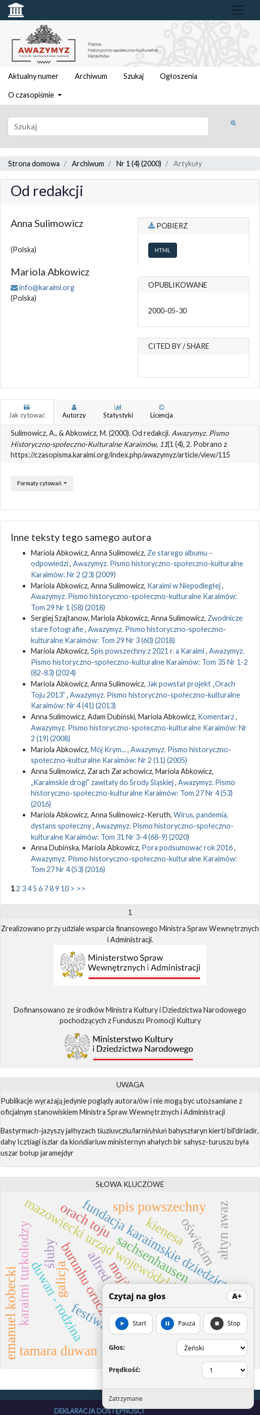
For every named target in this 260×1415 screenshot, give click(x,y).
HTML (162, 250)
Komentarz (217, 716)
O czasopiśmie (32, 94)
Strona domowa (34, 163)
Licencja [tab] (161, 411)
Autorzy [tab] (74, 411)
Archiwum (91, 76)
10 (65, 888)
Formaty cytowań (39, 483)
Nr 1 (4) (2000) (138, 163)
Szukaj (133, 76)
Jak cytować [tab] (27, 411)
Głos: (117, 1347)
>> (80, 888)
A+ (237, 1296)
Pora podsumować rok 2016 (188, 847)
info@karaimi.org (46, 287)
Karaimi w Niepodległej (184, 585)
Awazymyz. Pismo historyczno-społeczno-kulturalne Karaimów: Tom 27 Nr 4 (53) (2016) (133, 793)
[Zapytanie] (108, 126)
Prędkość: (125, 1369)
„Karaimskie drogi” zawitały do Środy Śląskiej (103, 782)
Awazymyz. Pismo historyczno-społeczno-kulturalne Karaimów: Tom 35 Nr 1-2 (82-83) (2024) (139, 662)
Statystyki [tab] (118, 411)
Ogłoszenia (178, 76)
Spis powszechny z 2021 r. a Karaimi (148, 651)
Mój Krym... (109, 749)
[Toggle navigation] (238, 10)
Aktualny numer (33, 76)
